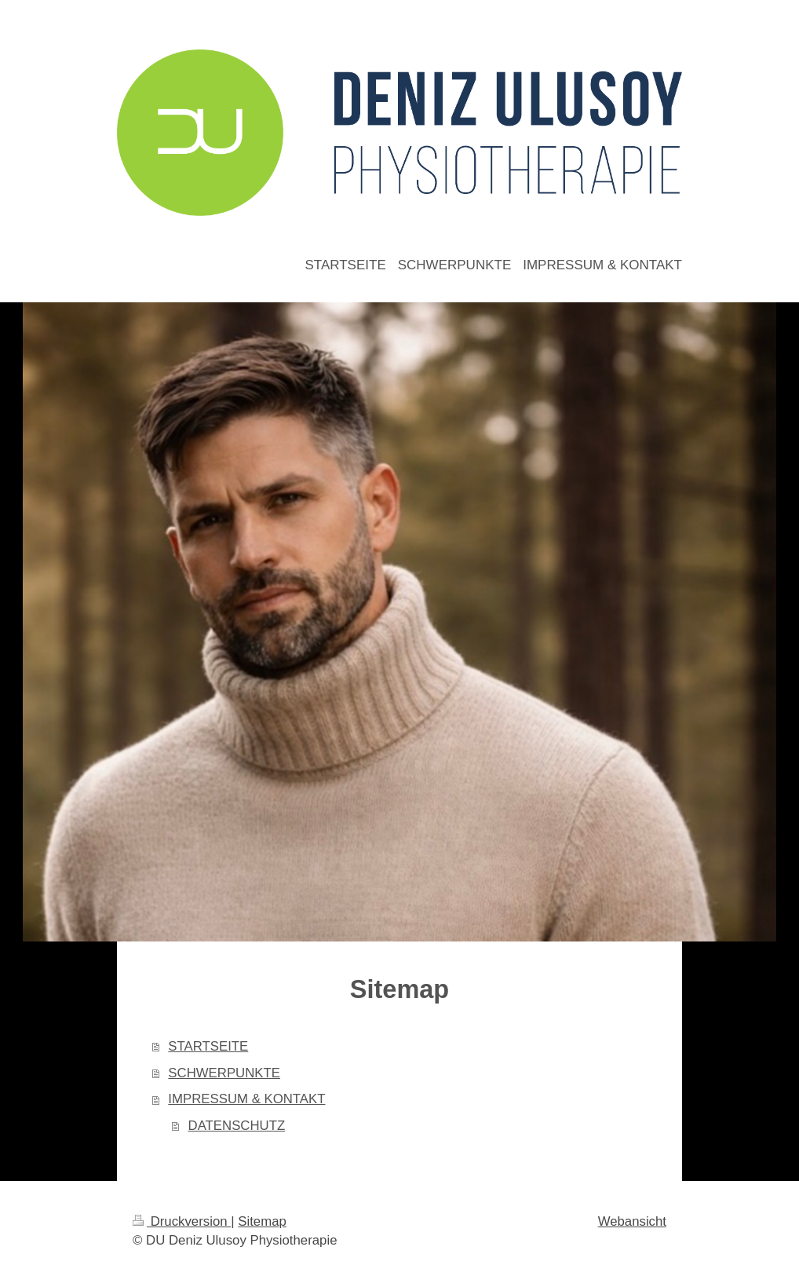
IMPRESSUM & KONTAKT (246, 1098)
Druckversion (182, 1221)
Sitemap (262, 1221)
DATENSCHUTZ (237, 1125)
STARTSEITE (208, 1046)
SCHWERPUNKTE (224, 1073)
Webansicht (632, 1221)
